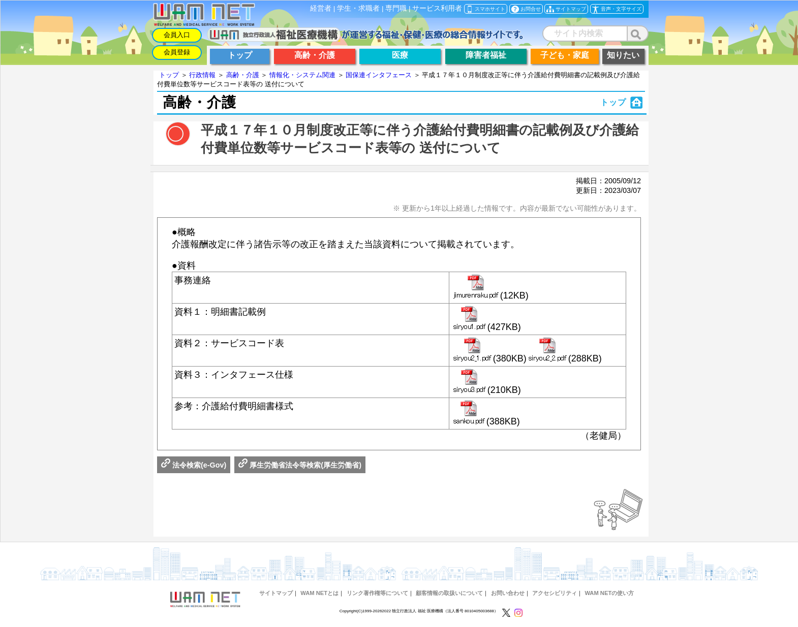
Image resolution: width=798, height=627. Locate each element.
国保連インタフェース (379, 75)
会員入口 (177, 35)
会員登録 (177, 52)
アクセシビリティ (554, 593)
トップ (169, 75)
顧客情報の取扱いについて (449, 593)
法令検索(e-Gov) (193, 465)
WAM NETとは (319, 593)
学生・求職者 (358, 8)
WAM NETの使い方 (609, 593)
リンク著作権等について (377, 593)
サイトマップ (276, 593)
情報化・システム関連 (302, 75)
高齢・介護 (242, 75)
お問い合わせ (508, 593)
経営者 (320, 8)
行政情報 (202, 75)
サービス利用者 (437, 8)
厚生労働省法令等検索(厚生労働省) (299, 465)
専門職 (396, 8)
